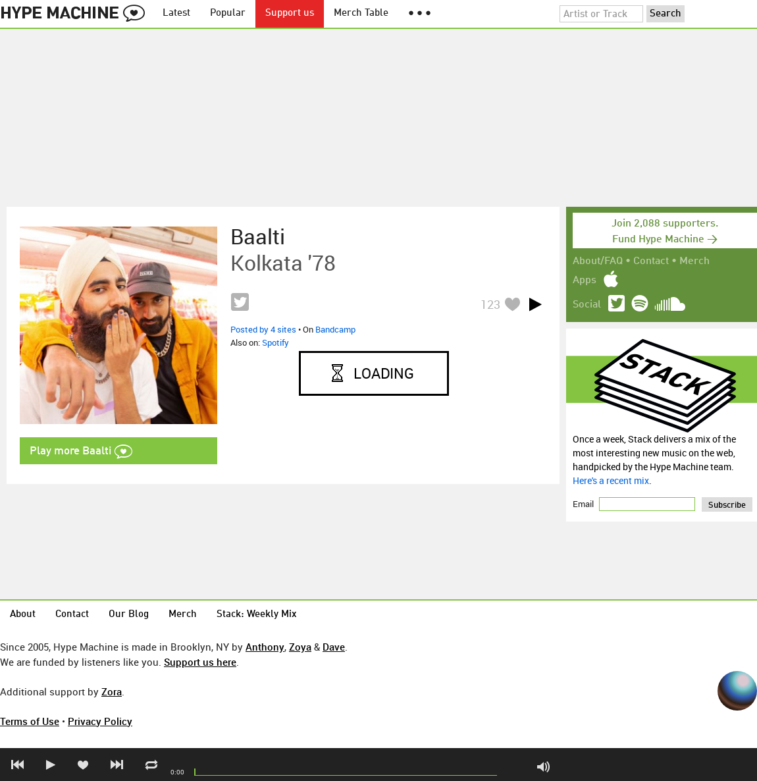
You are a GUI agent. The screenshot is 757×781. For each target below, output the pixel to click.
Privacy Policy (100, 721)
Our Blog (129, 615)
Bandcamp (335, 329)
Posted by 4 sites (263, 329)
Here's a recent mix (611, 480)
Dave (334, 646)
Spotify (275, 342)
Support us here (200, 661)
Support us (289, 13)
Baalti (257, 236)
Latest (176, 13)
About (23, 615)
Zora (111, 691)
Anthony (265, 646)
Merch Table (361, 13)
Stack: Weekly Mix (257, 615)
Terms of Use (29, 721)
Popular (228, 13)
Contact (651, 261)
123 (490, 304)
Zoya (300, 646)
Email (584, 504)
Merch (694, 261)
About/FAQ (598, 261)
